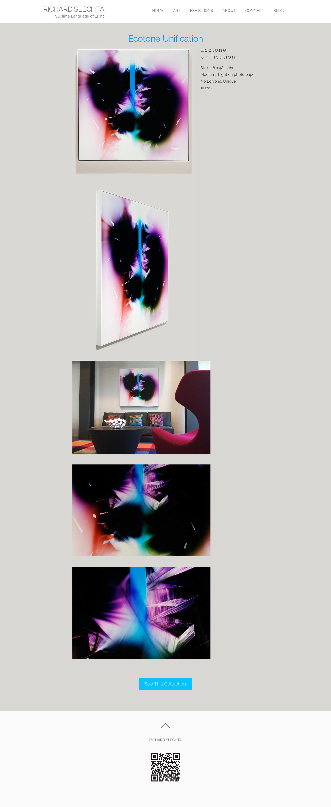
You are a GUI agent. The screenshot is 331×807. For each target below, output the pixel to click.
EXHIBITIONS (201, 10)
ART (176, 10)
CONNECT (254, 10)
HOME (158, 10)
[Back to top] (165, 728)
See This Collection (165, 684)
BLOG (278, 10)
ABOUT (229, 10)
